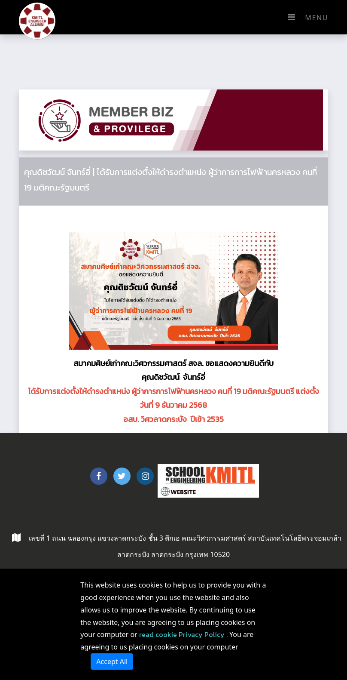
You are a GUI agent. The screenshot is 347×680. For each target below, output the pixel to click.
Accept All (112, 661)
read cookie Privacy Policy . (183, 634)
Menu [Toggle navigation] (305, 17)
